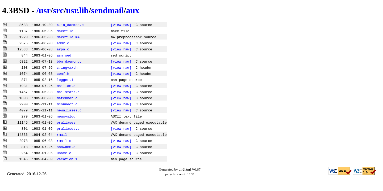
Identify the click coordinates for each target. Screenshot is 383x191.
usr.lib (77, 10)
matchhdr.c (67, 98)
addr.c (63, 43)
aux (132, 10)
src (58, 10)
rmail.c (64, 140)
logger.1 (65, 79)
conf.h (63, 73)
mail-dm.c (66, 85)
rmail (62, 134)
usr (45, 10)
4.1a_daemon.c (70, 24)
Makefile (65, 30)
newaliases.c (69, 110)
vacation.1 (67, 159)
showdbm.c (66, 146)
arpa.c (63, 49)
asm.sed (64, 55)
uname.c (64, 152)
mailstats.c (68, 91)
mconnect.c (67, 104)
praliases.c (68, 128)
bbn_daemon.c (69, 61)
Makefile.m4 (68, 36)
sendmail (107, 10)
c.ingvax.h (67, 67)
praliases (66, 122)
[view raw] (121, 24)
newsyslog (66, 116)
